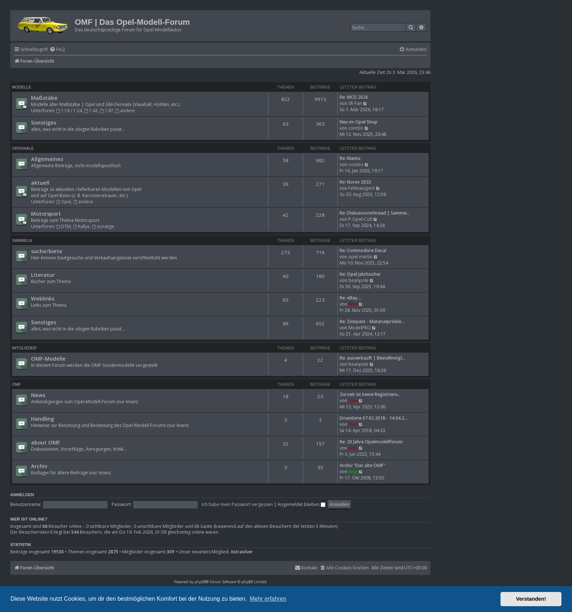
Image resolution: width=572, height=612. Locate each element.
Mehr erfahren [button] (268, 599)
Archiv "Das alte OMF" (362, 465)
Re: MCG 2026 (354, 97)
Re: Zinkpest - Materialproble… (372, 321)
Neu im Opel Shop (359, 122)
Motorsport (46, 213)
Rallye (81, 226)
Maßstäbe (44, 97)
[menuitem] (57, 50)
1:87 (106, 110)
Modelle (21, 87)
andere (125, 110)
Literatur (43, 274)
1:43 (91, 110)
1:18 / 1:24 (69, 110)
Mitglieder (24, 348)
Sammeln (22, 240)
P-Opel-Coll (360, 219)
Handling (42, 418)
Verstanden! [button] (531, 599)
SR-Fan (355, 103)
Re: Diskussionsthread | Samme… (375, 213)
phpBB (200, 581)
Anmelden (22, 495)
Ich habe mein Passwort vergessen (237, 504)
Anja (353, 471)
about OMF (45, 442)
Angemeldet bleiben (301, 504)
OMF (16, 384)
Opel (63, 202)
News (38, 395)
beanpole (358, 280)
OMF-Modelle (48, 358)
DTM (63, 226)
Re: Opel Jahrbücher (360, 274)
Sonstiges (43, 122)
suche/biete (46, 251)
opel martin (360, 257)
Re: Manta (350, 158)
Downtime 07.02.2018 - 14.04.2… (373, 418)
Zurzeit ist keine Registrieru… (370, 394)
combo (355, 128)
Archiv (39, 466)
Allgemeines (47, 158)
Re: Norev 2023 (355, 182)
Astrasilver (242, 552)
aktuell (40, 182)
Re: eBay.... (351, 298)
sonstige (103, 226)
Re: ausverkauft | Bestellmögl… (372, 358)
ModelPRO (359, 328)
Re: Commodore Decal (363, 250)
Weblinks (42, 298)
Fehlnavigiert (361, 188)
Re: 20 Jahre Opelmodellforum (371, 442)
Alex (353, 304)
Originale (23, 148)
